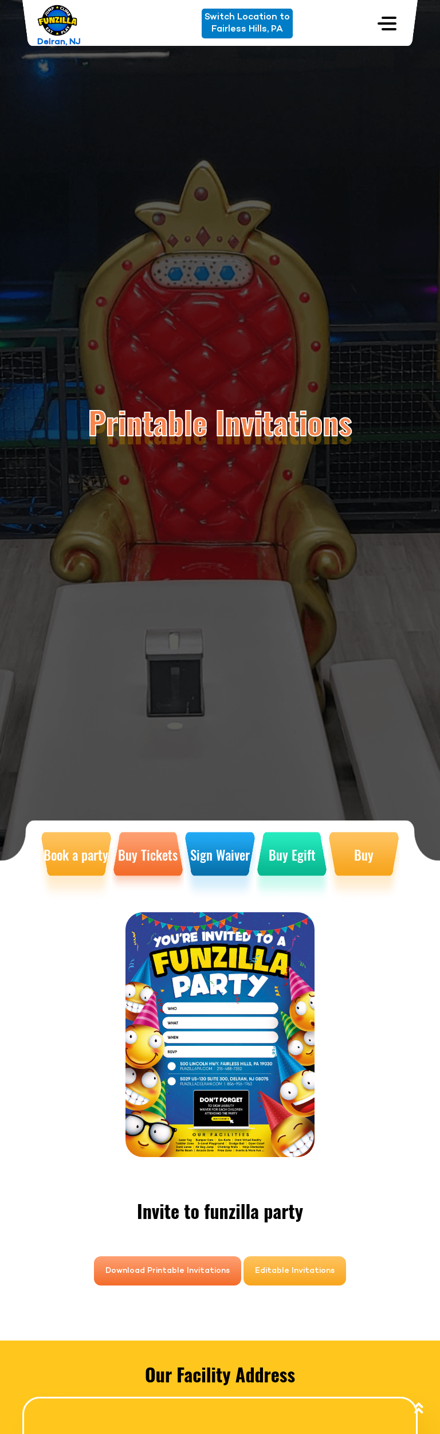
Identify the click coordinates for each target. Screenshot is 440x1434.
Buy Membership (364, 873)
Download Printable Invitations (167, 1270)
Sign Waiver (220, 855)
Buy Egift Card (292, 873)
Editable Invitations (295, 1270)
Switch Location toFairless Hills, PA (247, 23)
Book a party (76, 855)
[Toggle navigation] (387, 23)
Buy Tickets (148, 855)
